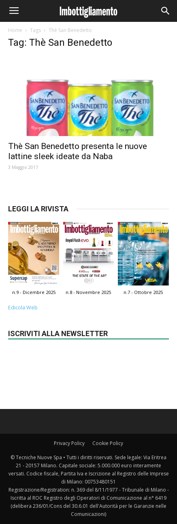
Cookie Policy (107, 443)
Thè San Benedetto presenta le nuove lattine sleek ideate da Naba (77, 151)
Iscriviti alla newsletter (58, 333)
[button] (165, 11)
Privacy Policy (69, 443)
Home (15, 30)
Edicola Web (23, 307)
